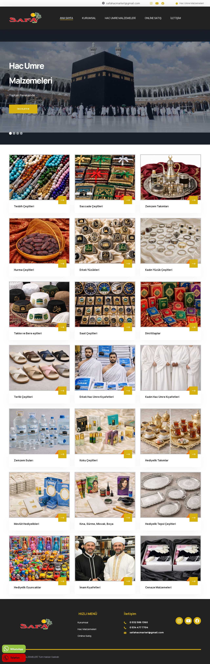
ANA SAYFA (66, 18)
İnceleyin (23, 111)
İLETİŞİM (175, 18)
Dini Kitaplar (153, 333)
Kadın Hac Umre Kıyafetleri (162, 397)
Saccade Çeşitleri (91, 206)
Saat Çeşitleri (88, 333)
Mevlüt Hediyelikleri (26, 524)
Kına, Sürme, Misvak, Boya (96, 524)
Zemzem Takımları (157, 206)
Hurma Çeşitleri (24, 270)
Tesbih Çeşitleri (24, 206)
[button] (10, 133)
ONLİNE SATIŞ (153, 18)
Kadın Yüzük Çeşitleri (158, 270)
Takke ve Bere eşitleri (28, 333)
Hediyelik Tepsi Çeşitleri (160, 524)
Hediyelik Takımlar (156, 460)
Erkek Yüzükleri (89, 270)
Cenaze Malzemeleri (158, 587)
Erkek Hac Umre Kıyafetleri (97, 397)
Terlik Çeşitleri (23, 397)
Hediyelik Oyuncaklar (27, 587)
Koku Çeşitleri (88, 460)
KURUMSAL (89, 18)
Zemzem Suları (23, 460)
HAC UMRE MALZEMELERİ (120, 18)
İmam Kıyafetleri (90, 587)
